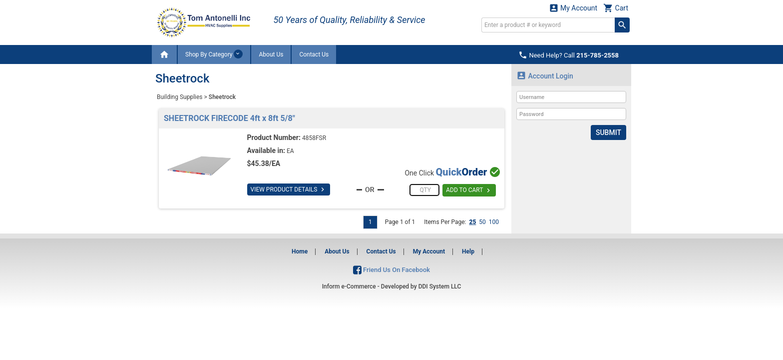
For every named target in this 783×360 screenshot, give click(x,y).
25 (472, 222)
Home (300, 251)
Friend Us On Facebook (391, 270)
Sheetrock (222, 97)
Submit (608, 132)
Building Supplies (180, 97)
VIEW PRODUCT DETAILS (289, 190)
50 (482, 222)
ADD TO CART (469, 190)
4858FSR (314, 138)
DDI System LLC (439, 286)
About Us (271, 54)
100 (494, 222)
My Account (573, 7)
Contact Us (314, 54)
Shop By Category (214, 54)
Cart (615, 7)
